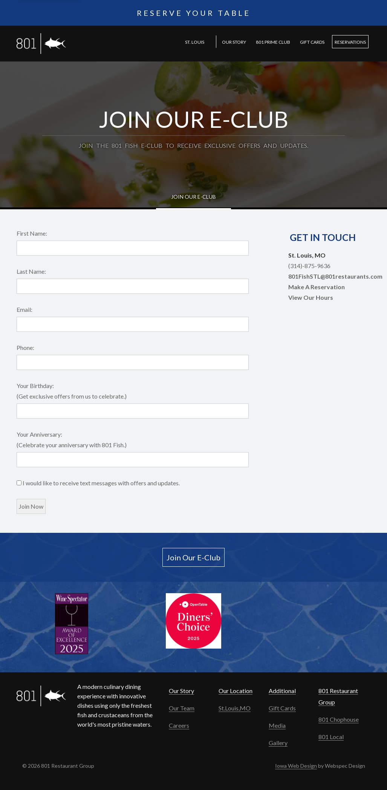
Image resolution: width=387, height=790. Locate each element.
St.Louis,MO (235, 708)
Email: (24, 309)
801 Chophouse (338, 719)
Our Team (181, 708)
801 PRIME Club (273, 42)
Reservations (350, 42)
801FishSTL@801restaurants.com (335, 276)
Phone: (25, 347)
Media (277, 725)
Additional (282, 690)
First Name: (32, 233)
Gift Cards (312, 42)
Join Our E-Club (193, 196)
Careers (179, 725)
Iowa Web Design (296, 765)
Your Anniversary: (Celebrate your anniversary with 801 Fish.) (72, 439)
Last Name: (31, 271)
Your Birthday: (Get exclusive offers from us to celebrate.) (72, 391)
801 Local (331, 736)
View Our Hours (310, 297)
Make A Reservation (316, 286)
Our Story (234, 42)
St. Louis (194, 42)
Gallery (278, 742)
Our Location (235, 690)
